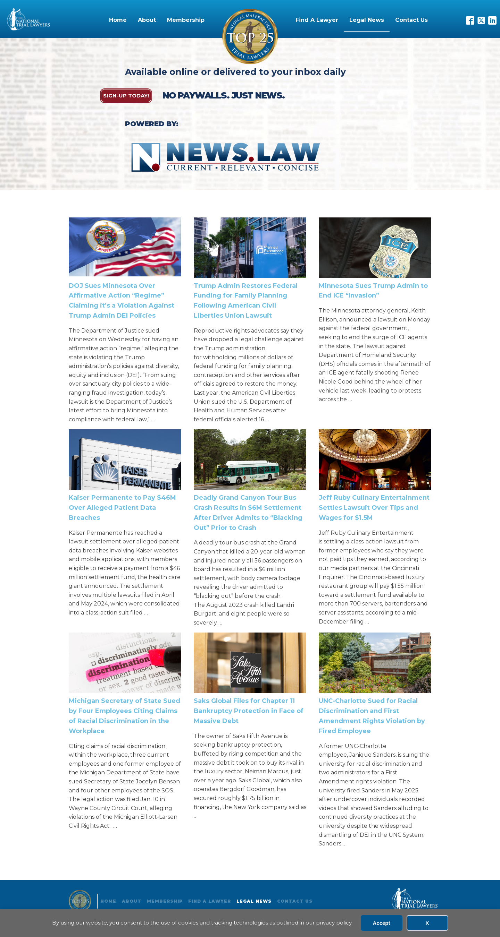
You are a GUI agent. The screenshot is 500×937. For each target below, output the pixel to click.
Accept (381, 923)
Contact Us (411, 20)
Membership (186, 20)
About (147, 20)
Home (118, 20)
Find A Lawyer (316, 20)
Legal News (366, 20)
